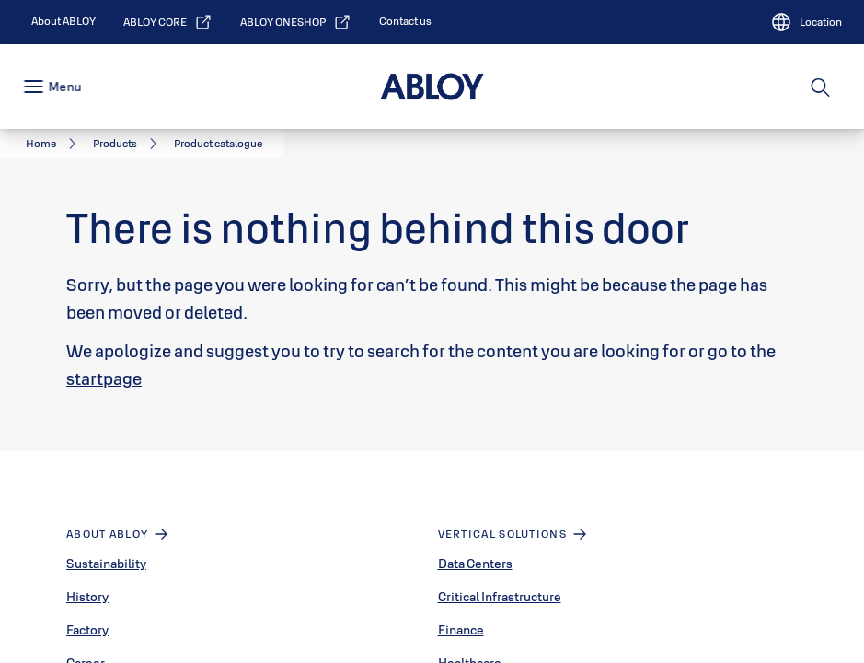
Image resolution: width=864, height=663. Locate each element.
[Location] (806, 22)
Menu (64, 86)
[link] (63, 21)
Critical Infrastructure (499, 596)
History (87, 596)
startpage (104, 378)
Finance (461, 630)
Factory (87, 630)
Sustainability (106, 563)
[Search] (821, 86)
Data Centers (475, 563)
